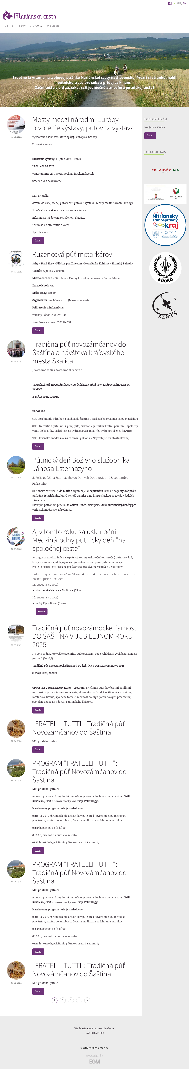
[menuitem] (23, 26)
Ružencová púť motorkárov (72, 254)
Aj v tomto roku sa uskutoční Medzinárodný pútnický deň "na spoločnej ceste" (79, 540)
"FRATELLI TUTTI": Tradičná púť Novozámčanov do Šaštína (78, 728)
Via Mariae (54, 26)
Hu (179, 3)
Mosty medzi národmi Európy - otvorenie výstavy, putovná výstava (83, 123)
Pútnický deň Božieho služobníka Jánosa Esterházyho (81, 464)
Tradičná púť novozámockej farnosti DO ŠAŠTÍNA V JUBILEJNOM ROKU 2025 (85, 636)
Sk (184, 3)
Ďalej (38, 240)
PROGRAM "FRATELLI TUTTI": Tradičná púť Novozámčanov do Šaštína (79, 771)
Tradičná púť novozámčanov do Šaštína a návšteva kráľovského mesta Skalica (79, 352)
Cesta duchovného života (23, 26)
